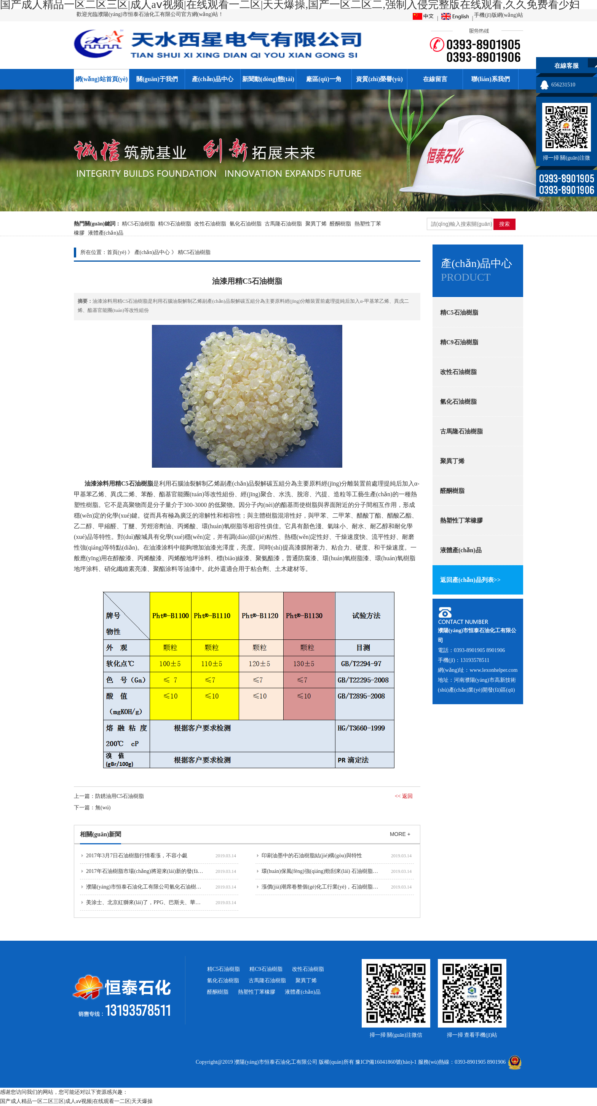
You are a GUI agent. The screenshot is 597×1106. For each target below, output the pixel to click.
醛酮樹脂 (340, 224)
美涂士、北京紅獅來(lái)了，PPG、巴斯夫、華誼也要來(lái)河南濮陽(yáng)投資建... (183, 902)
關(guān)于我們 (156, 79)
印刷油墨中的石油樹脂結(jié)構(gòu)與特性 (312, 855)
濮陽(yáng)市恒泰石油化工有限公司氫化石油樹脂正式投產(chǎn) (161, 887)
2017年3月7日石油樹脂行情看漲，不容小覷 (136, 855)
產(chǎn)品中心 (212, 79)
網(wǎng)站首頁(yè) (101, 79)
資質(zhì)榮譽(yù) (379, 79)
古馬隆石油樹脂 (283, 224)
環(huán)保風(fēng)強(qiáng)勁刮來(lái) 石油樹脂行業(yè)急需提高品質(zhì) (348, 871)
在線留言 (435, 79)
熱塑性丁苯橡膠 (461, 520)
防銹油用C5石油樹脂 (119, 796)
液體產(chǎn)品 (106, 233)
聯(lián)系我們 (490, 79)
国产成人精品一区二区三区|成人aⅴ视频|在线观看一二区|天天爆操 (76, 1101)
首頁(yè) (116, 252)
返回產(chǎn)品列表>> (470, 580)
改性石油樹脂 (210, 224)
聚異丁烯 (316, 224)
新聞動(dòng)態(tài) (268, 79)
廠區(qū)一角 (323, 79)
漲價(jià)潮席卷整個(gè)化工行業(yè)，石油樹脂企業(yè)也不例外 (337, 887)
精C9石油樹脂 (174, 224)
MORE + (400, 834)
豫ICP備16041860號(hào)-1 (386, 1062)
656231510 (563, 85)
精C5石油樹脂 (138, 224)
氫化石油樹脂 (246, 224)
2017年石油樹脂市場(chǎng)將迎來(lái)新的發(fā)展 (145, 871)
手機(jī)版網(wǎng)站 (498, 15)
